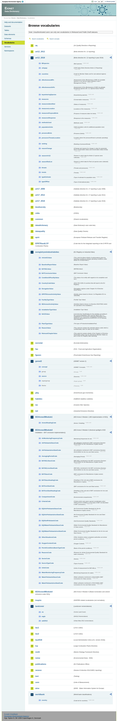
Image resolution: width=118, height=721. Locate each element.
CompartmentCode (48, 497)
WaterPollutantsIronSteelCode (52, 583)
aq (36, 45)
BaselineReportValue (49, 264)
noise (37, 658)
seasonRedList (47, 162)
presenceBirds (47, 133)
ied (36, 411)
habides (38, 399)
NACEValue (46, 314)
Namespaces (9, 51)
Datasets (7, 26)
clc (43, 612)
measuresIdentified (48, 104)
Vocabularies (9, 43)
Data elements (9, 34)
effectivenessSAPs (48, 87)
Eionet (13, 18)
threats (44, 168)
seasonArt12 (46, 156)
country (44, 700)
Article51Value (47, 258)
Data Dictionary (21, 18)
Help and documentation (13, 22)
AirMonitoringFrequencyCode (52, 438)
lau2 (37, 634)
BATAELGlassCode (48, 461)
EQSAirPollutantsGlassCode (52, 508)
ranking (44, 144)
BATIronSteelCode (48, 486)
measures (45, 99)
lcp (36, 646)
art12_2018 (40, 58)
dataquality (40, 231)
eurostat (39, 343)
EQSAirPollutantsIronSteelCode (53, 514)
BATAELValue (46, 269)
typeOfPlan (45, 181)
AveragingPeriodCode (49, 456)
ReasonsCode (46, 552)
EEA (13, 1)
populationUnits (47, 127)
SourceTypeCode (48, 563)
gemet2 (38, 361)
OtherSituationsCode (49, 537)
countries (45, 74)
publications (40, 664)
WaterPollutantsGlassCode (51, 577)
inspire (38, 600)
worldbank (39, 694)
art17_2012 (40, 195)
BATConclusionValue (49, 273)
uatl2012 (44, 621)
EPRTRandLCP (42, 243)
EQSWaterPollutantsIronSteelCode (54, 531)
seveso (38, 670)
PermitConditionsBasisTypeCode (53, 548)
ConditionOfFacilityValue (50, 277)
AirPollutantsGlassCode (50, 443)
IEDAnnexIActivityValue (50, 304)
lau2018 (38, 640)
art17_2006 (40, 189)
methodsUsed (46, 122)
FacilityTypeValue (48, 300)
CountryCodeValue (48, 283)
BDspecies (45, 63)
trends (44, 172)
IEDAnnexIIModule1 (43, 417)
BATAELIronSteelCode (49, 468)
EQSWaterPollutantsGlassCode (53, 525)
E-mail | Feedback (11, 714)
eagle (43, 616)
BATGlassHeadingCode (50, 480)
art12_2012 (40, 52)
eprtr (37, 237)
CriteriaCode (46, 501)
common (39, 219)
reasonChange (47, 148)
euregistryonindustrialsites (47, 252)
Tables (6, 30)
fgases (38, 355)
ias (36, 405)
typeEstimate (46, 177)
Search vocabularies (38, 39)
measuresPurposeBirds (50, 113)
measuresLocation (48, 108)
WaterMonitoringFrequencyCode (53, 572)
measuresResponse (49, 118)
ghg (37, 393)
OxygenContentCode (49, 543)
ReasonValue (46, 328)
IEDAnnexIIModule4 (43, 592)
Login (95, 1)
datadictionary (41, 225)
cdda (37, 213)
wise (37, 688)
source (44, 376)
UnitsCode (45, 568)
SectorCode (46, 558)
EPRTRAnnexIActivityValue (51, 294)
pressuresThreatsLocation (51, 138)
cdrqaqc (44, 68)
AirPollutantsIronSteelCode (51, 450)
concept (44, 367)
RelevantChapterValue (49, 333)
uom (37, 682)
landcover (39, 606)
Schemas (7, 38)
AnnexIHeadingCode (49, 423)
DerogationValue (47, 289)
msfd (37, 652)
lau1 (37, 628)
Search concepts (54, 39)
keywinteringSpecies (49, 94)
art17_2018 (40, 201)
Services (7, 47)
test (36, 676)
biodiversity (40, 207)
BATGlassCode (47, 474)
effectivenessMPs (48, 80)
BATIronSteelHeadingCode (51, 491)
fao (36, 349)
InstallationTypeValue (49, 310)
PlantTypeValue (47, 323)
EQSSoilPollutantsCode (50, 520)
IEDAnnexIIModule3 (43, 430)
